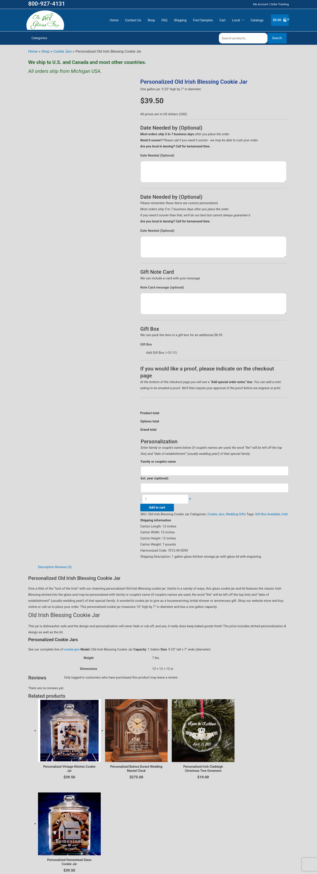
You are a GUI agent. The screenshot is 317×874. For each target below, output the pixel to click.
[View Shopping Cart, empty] (280, 20)
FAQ (164, 20)
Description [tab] (46, 573)
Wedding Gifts (236, 514)
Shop (151, 20)
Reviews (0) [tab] (63, 573)
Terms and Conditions (169, 839)
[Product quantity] (166, 499)
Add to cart (157, 508)
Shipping (180, 20)
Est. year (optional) (154, 478)
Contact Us (133, 20)
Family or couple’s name (158, 462)
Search (277, 38)
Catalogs (257, 20)
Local (236, 20)
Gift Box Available (268, 514)
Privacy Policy (141, 839)
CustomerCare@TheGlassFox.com (158, 866)
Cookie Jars (62, 51)
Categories (39, 38)
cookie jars (72, 656)
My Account (260, 4)
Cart (223, 20)
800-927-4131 (46, 3)
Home (114, 20)
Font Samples (203, 20)
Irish (143, 520)
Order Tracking (280, 4)
